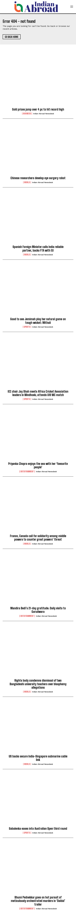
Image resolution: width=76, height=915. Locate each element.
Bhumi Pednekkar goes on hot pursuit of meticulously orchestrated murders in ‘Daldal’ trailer (38, 901)
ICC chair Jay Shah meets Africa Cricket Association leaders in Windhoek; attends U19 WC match (38, 393)
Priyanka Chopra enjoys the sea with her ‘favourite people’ (38, 465)
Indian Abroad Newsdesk (43, 114)
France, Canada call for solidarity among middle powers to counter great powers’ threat (38, 537)
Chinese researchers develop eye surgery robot (38, 178)
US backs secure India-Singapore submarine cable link (38, 758)
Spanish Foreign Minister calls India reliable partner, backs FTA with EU (38, 248)
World (27, 182)
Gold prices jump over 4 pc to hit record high (38, 109)
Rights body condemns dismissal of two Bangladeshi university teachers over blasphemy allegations (38, 684)
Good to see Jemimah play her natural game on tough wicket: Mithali (38, 320)
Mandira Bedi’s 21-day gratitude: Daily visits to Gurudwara (38, 609)
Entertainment (27, 471)
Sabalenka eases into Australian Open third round (38, 828)
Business (27, 114)
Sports (27, 327)
